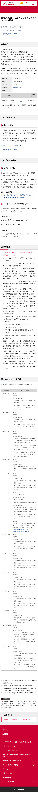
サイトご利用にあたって (10, 750)
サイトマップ (6, 769)
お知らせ (5, 730)
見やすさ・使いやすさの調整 (11, 761)
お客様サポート (10, 715)
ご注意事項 (19, 30)
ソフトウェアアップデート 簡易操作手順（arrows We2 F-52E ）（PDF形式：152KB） (18, 196)
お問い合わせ (6, 777)
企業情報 (5, 734)
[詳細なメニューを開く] (34, 3)
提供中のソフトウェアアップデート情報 (17, 719)
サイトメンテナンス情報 (18, 765)
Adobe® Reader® (18, 704)
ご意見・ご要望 (7, 773)
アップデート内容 (16, 27)
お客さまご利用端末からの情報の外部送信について (17, 755)
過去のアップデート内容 (9, 34)
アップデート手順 (6, 30)
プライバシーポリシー (9, 746)
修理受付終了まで (17, 87)
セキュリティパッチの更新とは (11, 146)
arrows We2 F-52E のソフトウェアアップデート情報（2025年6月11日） (24, 530)
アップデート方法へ (24, 100)
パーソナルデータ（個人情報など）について (16, 742)
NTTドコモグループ (18, 781)
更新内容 (4, 27)
